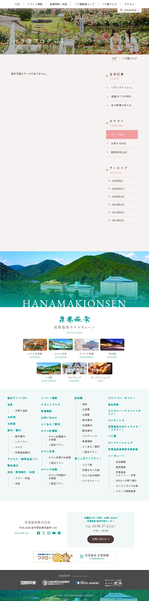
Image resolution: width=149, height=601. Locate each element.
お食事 (86, 409)
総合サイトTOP (17, 398)
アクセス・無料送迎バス (22, 459)
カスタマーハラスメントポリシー (124, 412)
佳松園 (78, 398)
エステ (19, 447)
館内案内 (20, 436)
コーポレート (116, 456)
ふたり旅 (87, 464)
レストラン (21, 441)
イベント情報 (49, 398)
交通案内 (87, 425)
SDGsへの (126, 480)
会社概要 (121, 462)
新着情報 (46, 411)
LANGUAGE (130, 10)
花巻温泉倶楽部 (123, 449)
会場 (17, 483)
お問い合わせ (49, 417)
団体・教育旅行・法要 (21, 472)
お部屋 (11, 423)
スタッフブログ (50, 404)
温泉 (10, 404)
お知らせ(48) (118, 143)
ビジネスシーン (91, 480)
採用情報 (121, 467)
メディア (126, 491)
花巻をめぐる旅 (91, 470)
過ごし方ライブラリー (88, 458)
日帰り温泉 (21, 410)
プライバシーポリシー (121, 398)
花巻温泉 (124, 428)
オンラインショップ (120, 442)
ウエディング (89, 436)
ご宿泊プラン (56, 445)
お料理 (11, 417)
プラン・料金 (22, 478)
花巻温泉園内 (22, 452)
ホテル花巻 (48, 451)
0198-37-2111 (103, 526)
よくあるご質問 (50, 424)
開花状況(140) (119, 152)
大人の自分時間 (91, 475)
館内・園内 (14, 430)
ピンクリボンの (127, 486)
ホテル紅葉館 (49, 431)
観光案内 (12, 465)
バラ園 (112, 436)
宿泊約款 (113, 404)
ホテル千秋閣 (49, 469)
